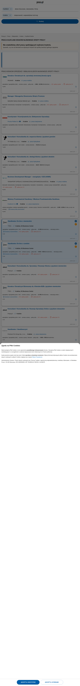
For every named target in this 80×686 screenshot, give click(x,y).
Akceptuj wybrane (52, 682)
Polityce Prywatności (37, 357)
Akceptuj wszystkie (28, 682)
